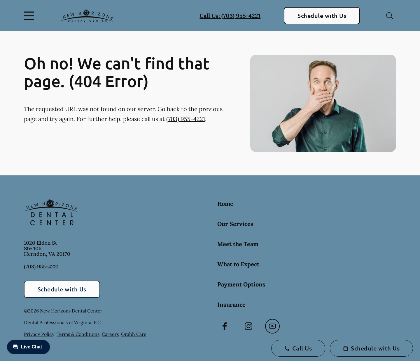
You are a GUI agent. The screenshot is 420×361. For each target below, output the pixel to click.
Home (225, 203)
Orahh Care (133, 334)
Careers (110, 334)
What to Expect (238, 264)
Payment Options (241, 284)
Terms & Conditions (78, 334)
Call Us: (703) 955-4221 (230, 15)
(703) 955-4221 (185, 118)
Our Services (235, 223)
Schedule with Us (322, 15)
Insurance (231, 304)
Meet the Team (237, 244)
